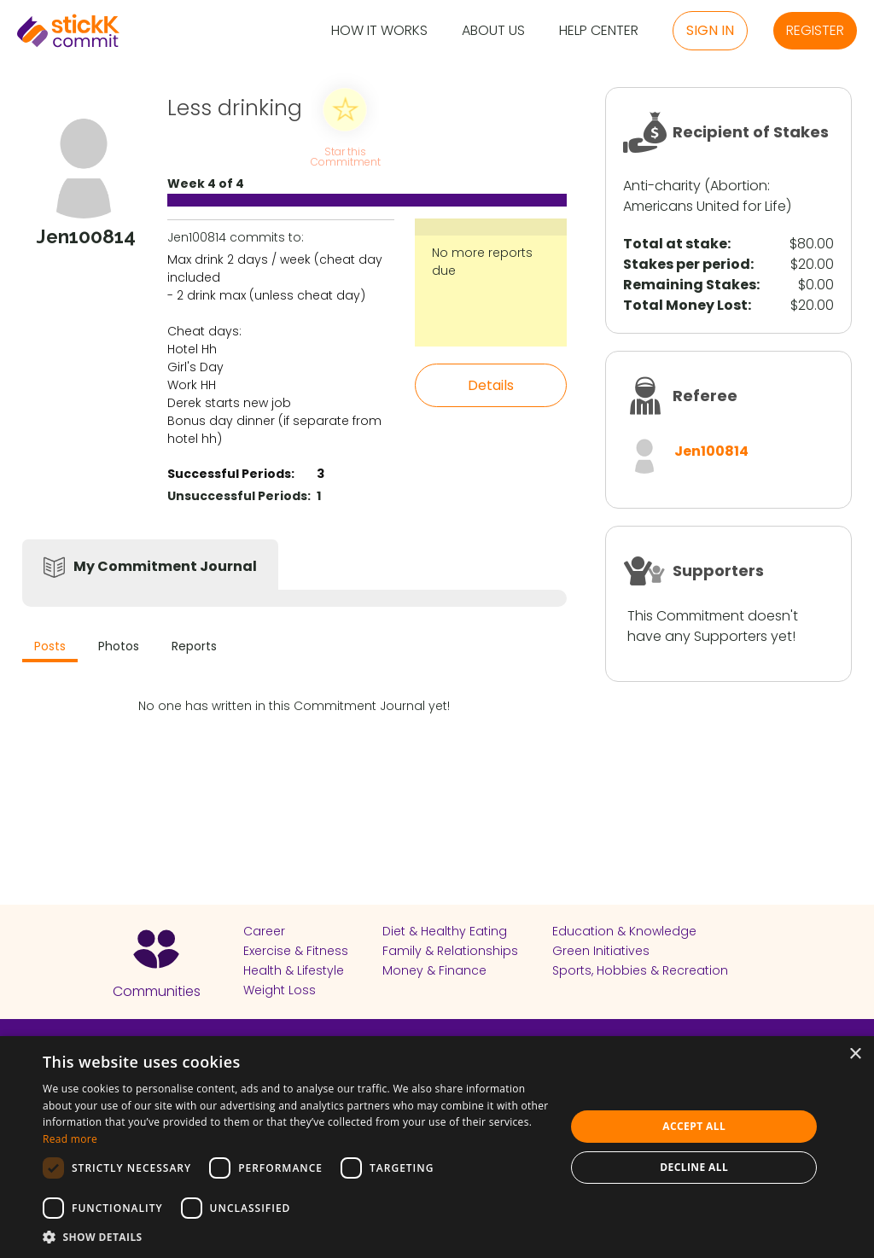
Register (815, 30)
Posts (50, 646)
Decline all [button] (694, 1167)
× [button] (854, 1054)
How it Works (379, 31)
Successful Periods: (230, 473)
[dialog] (437, 1147)
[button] (296, 1236)
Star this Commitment (345, 155)
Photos (118, 646)
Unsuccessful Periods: (239, 495)
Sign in (710, 30)
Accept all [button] (693, 1126)
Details (491, 385)
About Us (493, 31)
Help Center (598, 31)
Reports (194, 646)
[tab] (50, 648)
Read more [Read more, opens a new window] (70, 1139)
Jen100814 (711, 451)
